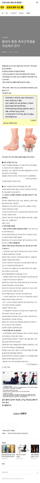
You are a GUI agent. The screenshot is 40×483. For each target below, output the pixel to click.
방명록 (28, 13)
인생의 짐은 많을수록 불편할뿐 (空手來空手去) (13, 3)
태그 (7, 13)
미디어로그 (14, 13)
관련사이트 (5, 472)
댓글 (3, 464)
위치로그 (21, 13)
